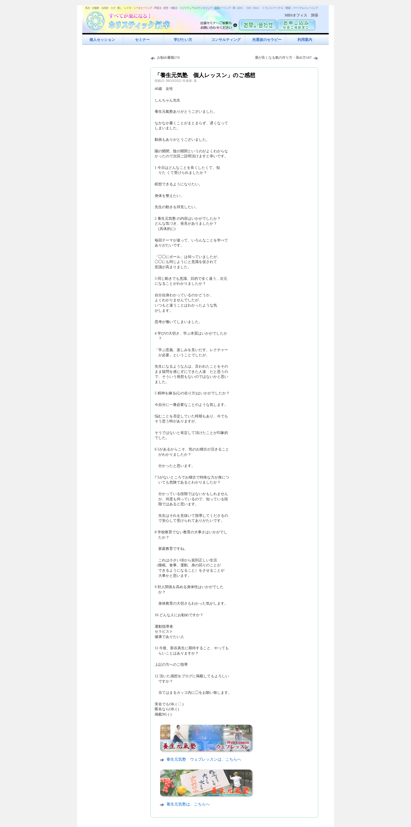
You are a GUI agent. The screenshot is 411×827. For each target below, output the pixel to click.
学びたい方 (183, 39)
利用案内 (305, 39)
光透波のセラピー (267, 39)
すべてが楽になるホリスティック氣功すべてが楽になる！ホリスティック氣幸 (131, 20)
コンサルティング (226, 39)
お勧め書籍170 (168, 58)
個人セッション (102, 39)
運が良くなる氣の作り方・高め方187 (283, 58)
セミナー (142, 39)
